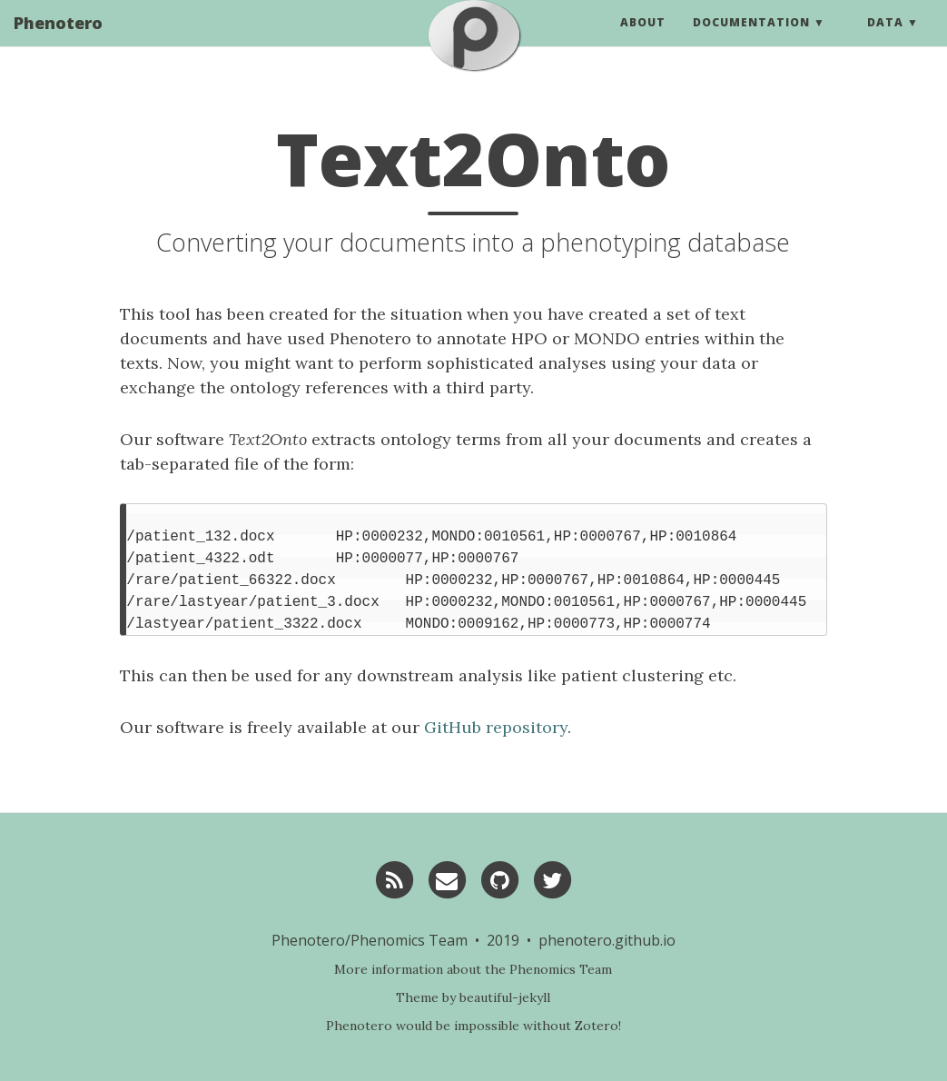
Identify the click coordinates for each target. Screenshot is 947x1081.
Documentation (751, 40)
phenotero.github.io (607, 940)
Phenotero (58, 41)
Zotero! (598, 1025)
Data (885, 40)
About (643, 40)
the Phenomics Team (548, 969)
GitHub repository (495, 727)
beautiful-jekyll (504, 997)
